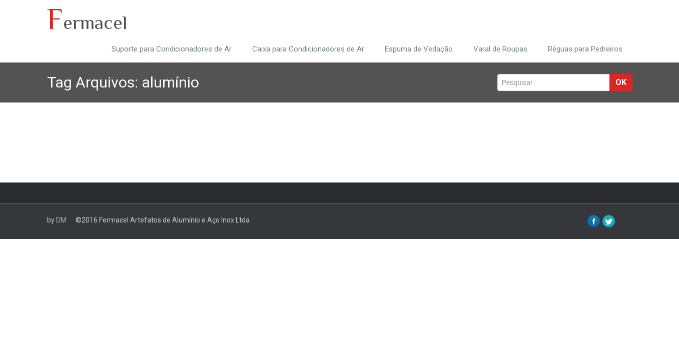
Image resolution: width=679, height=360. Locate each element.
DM (61, 220)
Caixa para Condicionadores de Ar (308, 49)
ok (620, 82)
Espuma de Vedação (419, 49)
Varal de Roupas (500, 49)
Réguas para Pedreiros (585, 49)
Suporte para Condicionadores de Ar (172, 49)
